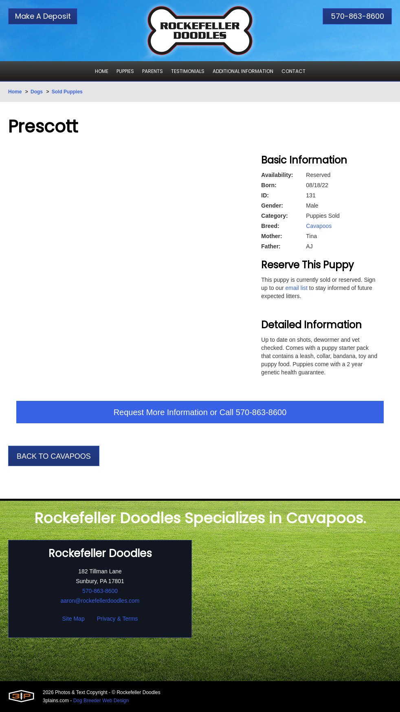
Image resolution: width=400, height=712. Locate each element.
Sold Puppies (67, 92)
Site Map (73, 618)
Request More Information (161, 412)
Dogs (37, 92)
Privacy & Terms (117, 618)
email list (296, 288)
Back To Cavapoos (54, 456)
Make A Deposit (43, 16)
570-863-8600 (357, 16)
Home (15, 92)
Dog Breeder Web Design (101, 700)
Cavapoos (319, 226)
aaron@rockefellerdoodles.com (100, 600)
